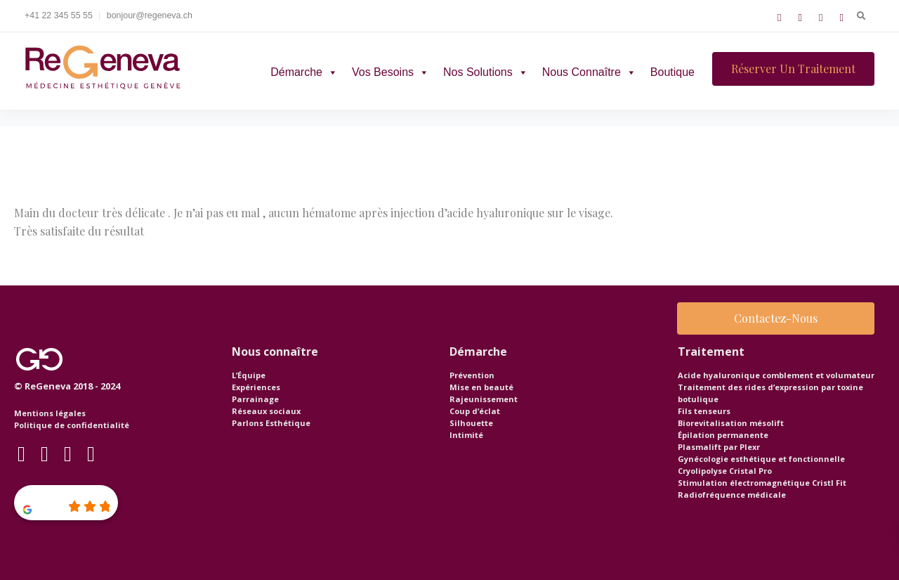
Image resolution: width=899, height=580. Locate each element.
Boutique (672, 72)
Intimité (466, 435)
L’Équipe (248, 375)
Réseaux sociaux (266, 411)
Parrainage (255, 399)
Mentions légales (50, 413)
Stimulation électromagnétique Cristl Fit (762, 482)
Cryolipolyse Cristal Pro (725, 470)
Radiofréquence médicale (732, 494)
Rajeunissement (484, 399)
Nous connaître (589, 72)
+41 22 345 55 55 (59, 15)
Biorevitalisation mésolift (731, 423)
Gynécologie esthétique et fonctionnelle (761, 458)
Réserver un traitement (793, 68)
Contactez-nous (776, 318)
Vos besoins (390, 72)
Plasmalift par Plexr (719, 447)
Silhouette (471, 423)
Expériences (256, 387)
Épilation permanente (723, 435)
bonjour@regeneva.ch (149, 15)
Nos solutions (485, 72)
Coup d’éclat (475, 411)
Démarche (304, 72)
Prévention (472, 375)
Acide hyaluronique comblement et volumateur (776, 375)
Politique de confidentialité (71, 425)
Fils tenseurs (704, 411)
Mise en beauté (481, 387)
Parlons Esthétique (271, 423)
